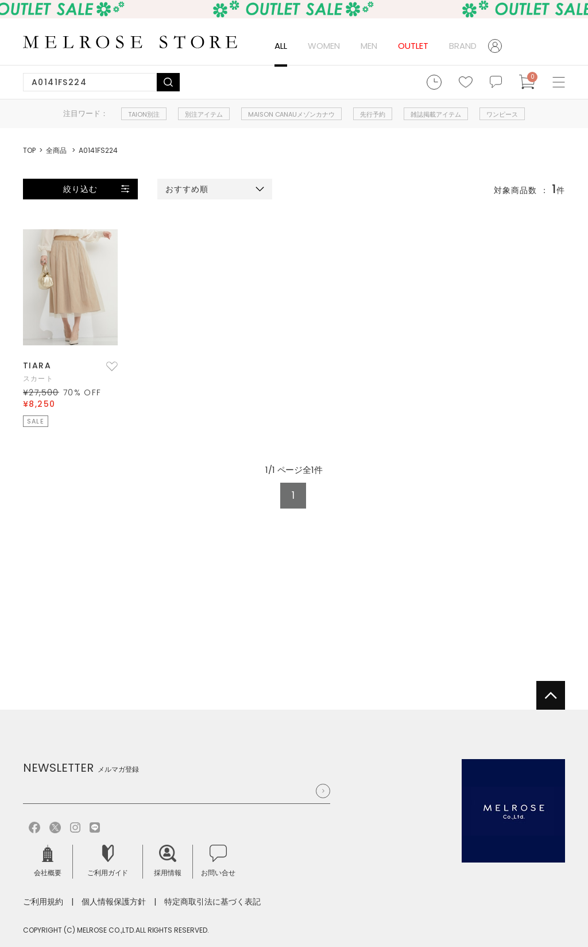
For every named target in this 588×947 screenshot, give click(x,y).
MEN (369, 46)
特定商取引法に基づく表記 (212, 901)
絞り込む (80, 189)
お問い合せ (218, 861)
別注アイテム (204, 114)
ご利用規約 (43, 901)
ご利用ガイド (108, 861)
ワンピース (502, 114)
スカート (38, 378)
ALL (280, 46)
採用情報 (167, 861)
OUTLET (413, 46)
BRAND (463, 46)
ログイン (499, 46)
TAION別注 (144, 114)
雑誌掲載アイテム (436, 114)
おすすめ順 (187, 189)
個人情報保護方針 (114, 901)
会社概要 (47, 861)
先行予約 (372, 114)
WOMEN (324, 46)
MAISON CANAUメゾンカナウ (291, 114)
